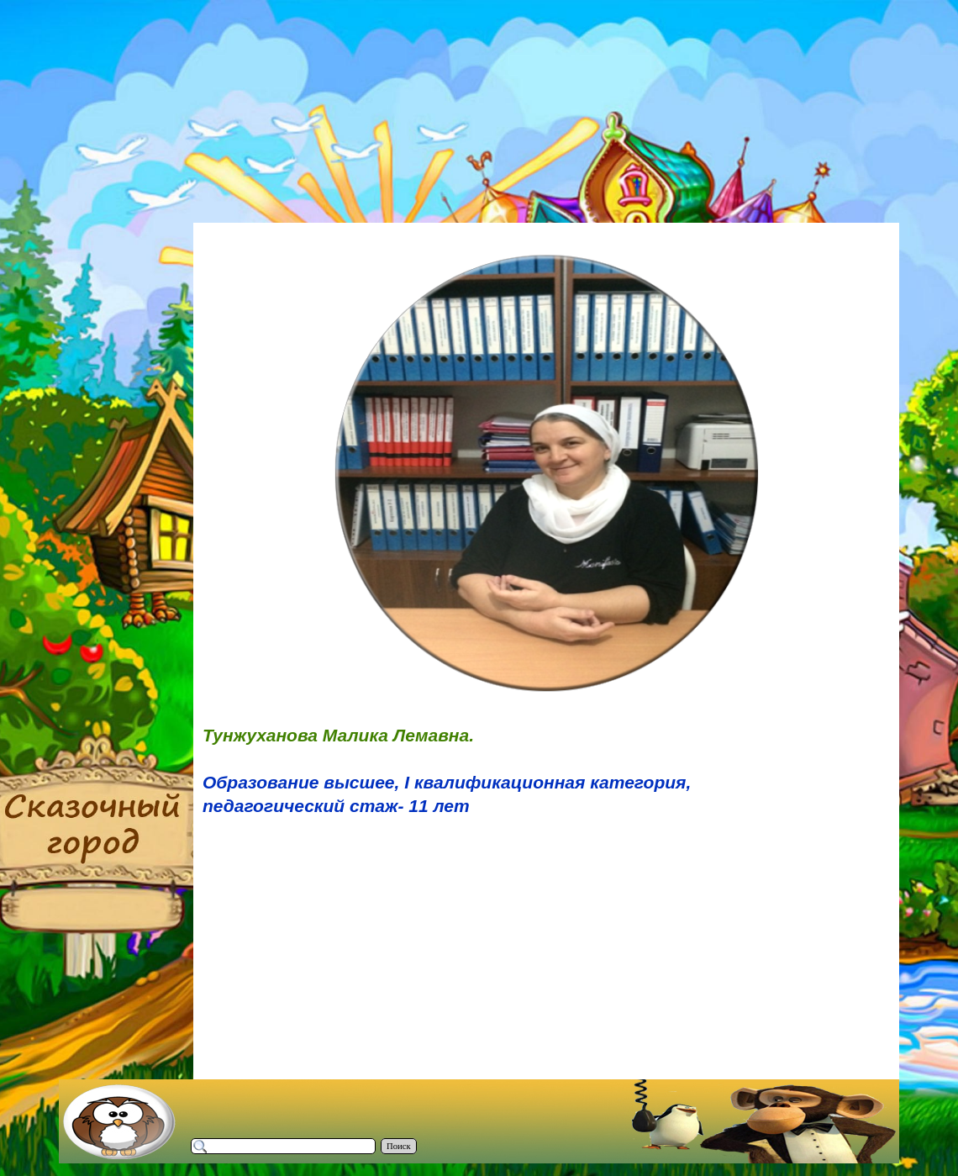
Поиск (399, 1146)
